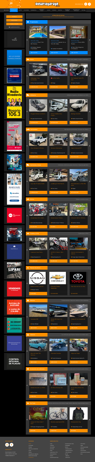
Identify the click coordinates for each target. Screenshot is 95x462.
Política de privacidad (33, 455)
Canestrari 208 (34, 319)
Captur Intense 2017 (76, 148)
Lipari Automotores (36, 118)
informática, (62, 403)
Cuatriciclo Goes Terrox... (37, 252)
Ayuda (30, 450)
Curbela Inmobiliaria (56, 48)
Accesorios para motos (82, 369)
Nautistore (54, 324)
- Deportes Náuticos (69, 450)
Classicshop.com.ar (76, 426)
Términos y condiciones (33, 448)
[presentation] (27, 40)
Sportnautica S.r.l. (36, 257)
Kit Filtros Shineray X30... (57, 387)
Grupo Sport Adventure (77, 257)
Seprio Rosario (75, 83)
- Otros (81, 454)
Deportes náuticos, (75, 300)
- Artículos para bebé (84, 447)
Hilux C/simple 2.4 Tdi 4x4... (37, 148)
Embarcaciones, (66, 300)
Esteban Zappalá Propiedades (36, 48)
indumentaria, (81, 403)
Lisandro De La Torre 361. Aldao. (58, 42)
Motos (51, 450)
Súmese (30, 447)
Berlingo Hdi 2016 (75, 114)
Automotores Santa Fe (77, 358)
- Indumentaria (83, 450)
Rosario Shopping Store (37, 426)
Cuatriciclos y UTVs (53, 452)
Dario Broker (34, 324)
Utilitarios (52, 445)
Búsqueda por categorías (33, 454)
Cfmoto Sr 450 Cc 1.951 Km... (78, 218)
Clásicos (51, 455)
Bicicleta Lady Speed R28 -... (58, 422)
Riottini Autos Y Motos (56, 218)
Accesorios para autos (54, 457)
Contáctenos (31, 457)
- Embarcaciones (68, 448)
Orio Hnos (54, 118)
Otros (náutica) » (84, 300)
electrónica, (56, 403)
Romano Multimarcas (56, 148)
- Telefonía (67, 455)
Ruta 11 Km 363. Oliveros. (37, 42)
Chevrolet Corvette (56, 353)
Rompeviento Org (76, 422)
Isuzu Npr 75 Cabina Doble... (38, 183)
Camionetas (52, 447)
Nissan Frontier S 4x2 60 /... (37, 286)
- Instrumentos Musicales (85, 452)
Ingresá (14, 16)
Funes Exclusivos (56, 358)
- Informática (82, 443)
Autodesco (34, 358)
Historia (30, 452)
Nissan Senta (35, 289)
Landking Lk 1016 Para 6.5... (58, 183)
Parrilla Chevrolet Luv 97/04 (38, 387)
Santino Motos (75, 222)
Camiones (52, 448)
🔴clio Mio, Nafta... (55, 78)
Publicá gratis (14, 23)
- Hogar (81, 445)
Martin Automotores (77, 118)
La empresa (31, 445)
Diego (53, 83)
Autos (51, 443)
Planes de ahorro (53, 454)
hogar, (67, 403)
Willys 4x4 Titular (75, 353)
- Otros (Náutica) (68, 452)
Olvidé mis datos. (14, 27)
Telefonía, (50, 403)
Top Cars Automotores (37, 83)
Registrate (14, 20)
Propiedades (67, 445)
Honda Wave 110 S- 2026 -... (38, 218)
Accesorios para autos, (70, 369)
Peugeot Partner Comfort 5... (38, 114)
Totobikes (54, 426)
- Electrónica (67, 457)
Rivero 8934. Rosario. (78, 42)
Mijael (73, 188)
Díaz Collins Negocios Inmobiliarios (77, 48)
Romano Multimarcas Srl (58, 153)
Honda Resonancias (36, 222)
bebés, (71, 403)
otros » (87, 403)
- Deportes (82, 448)
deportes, (75, 403)
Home (30, 443)
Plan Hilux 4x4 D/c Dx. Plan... (78, 286)
